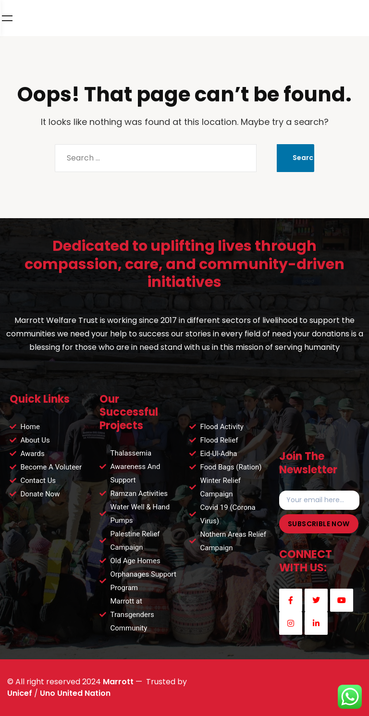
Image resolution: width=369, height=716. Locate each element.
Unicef (19, 693)
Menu (350, 18)
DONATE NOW (301, 18)
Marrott (118, 681)
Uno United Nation (75, 693)
